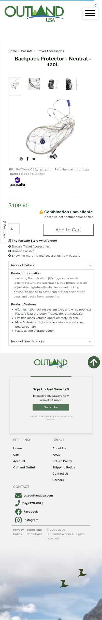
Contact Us (61, 473)
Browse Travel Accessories (29, 246)
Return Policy (62, 461)
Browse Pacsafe (21, 251)
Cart (16, 454)
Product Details (22, 265)
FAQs (56, 454)
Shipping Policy (64, 467)
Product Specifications (28, 341)
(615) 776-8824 (29, 503)
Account (19, 461)
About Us (59, 448)
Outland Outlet (24, 467)
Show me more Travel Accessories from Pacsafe (44, 255)
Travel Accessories (50, 51)
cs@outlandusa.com (34, 495)
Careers (58, 480)
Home (12, 51)
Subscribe (51, 407)
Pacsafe (27, 51)
